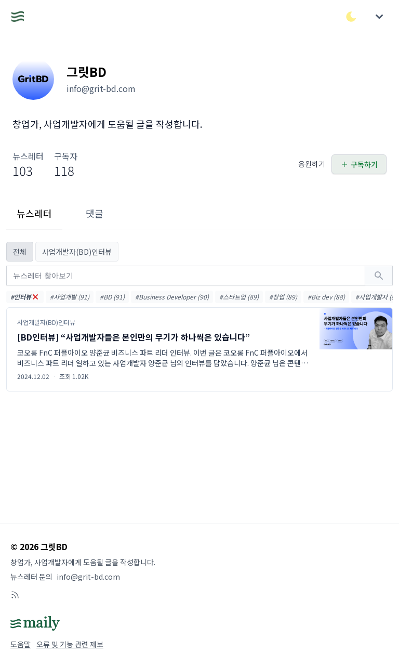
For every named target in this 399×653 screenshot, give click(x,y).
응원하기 (311, 164)
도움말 (20, 644)
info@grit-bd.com (88, 576)
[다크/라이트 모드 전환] (351, 16)
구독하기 (359, 164)
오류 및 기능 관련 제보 (69, 644)
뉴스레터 (34, 213)
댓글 (94, 213)
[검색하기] (379, 275)
